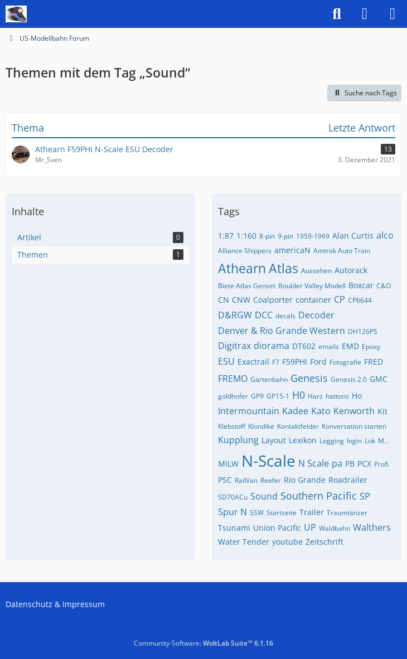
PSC (225, 479)
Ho (357, 395)
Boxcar (361, 285)
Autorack (351, 270)
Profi (381, 464)
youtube (287, 541)
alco (385, 235)
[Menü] (392, 14)
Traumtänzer (347, 512)
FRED (373, 361)
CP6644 (360, 300)
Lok (370, 440)
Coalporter (273, 299)
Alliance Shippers (245, 250)
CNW (241, 299)
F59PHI (294, 361)
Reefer (270, 480)
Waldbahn (334, 528)
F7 (275, 362)
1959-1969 (313, 236)
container (313, 299)
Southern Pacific (318, 495)
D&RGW (235, 315)
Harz (315, 396)
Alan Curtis (353, 235)
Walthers (372, 527)
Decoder (316, 315)
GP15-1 (278, 396)
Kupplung (238, 440)
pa (337, 463)
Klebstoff (231, 426)
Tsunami (234, 527)
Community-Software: (203, 643)
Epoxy (371, 346)
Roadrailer (347, 479)
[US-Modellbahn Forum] (16, 14)
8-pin (267, 236)
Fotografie (345, 362)
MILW (228, 463)
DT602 (304, 346)
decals (285, 316)
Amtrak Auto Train (341, 250)
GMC (378, 379)
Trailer (311, 512)
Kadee (295, 411)
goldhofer (233, 396)
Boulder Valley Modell (312, 285)
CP (339, 299)
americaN (292, 250)
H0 (298, 394)
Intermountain (248, 411)
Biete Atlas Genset (246, 285)
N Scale (313, 463)
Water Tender (243, 541)
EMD (350, 346)
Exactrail (253, 361)
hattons (337, 396)
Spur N (232, 512)
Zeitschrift (324, 541)
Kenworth (354, 411)
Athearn (242, 268)
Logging (331, 440)
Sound (264, 496)
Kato (321, 411)
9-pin (285, 236)
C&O (383, 285)
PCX (364, 463)
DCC (264, 315)
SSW (257, 512)
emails (328, 346)
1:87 (226, 235)
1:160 (246, 235)
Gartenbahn (269, 379)
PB (350, 463)
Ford (318, 361)
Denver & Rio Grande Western (281, 330)
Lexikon (303, 440)
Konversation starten (354, 426)
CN (223, 299)
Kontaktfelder (298, 426)
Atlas (283, 268)
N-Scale (268, 460)
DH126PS (362, 331)
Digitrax (234, 346)
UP (310, 527)
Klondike (261, 426)
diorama (271, 346)
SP (365, 496)
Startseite (282, 512)
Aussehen (316, 270)
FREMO (233, 378)
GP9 (257, 396)
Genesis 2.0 (349, 379)
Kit (382, 411)
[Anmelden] (364, 14)
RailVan (246, 480)
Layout (273, 440)
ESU (226, 361)
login (354, 440)
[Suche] (337, 14)
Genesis (309, 378)
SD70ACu (233, 497)
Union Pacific (277, 527)
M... (383, 440)
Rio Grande (305, 479)
